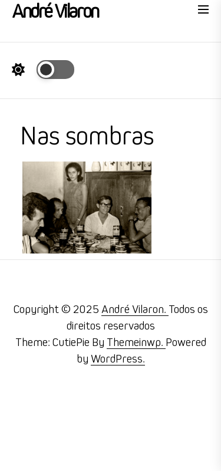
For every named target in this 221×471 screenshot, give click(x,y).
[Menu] (203, 12)
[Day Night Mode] (43, 69)
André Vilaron (55, 12)
